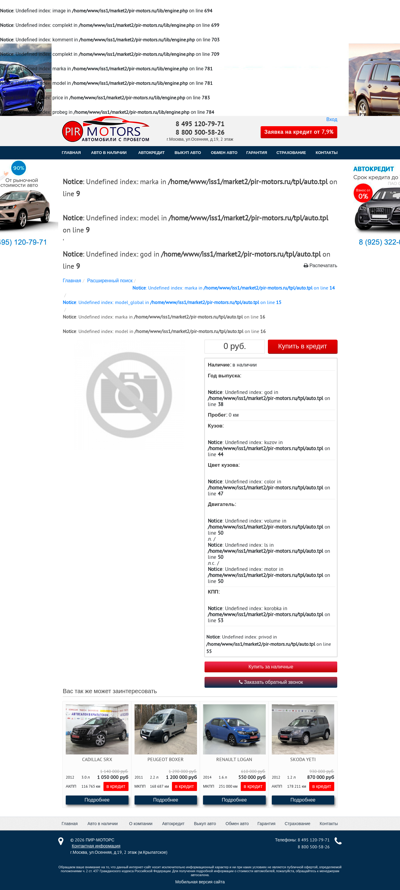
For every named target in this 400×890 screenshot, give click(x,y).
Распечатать (320, 265)
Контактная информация (96, 846)
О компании (140, 823)
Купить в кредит (302, 346)
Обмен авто (237, 823)
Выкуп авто (205, 823)
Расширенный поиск (109, 280)
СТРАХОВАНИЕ (291, 152)
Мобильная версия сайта (200, 882)
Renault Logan (234, 759)
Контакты (329, 823)
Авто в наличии (109, 152)
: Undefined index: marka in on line (233, 288)
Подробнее (97, 800)
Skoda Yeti (303, 759)
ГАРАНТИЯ (256, 152)
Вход (331, 119)
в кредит (115, 786)
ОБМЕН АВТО (224, 152)
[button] (128, 395)
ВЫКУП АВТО (188, 152)
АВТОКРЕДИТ (151, 152)
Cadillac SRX (97, 759)
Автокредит (173, 823)
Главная (71, 152)
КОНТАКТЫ (327, 152)
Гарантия (266, 823)
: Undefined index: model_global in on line (172, 302)
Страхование (297, 823)
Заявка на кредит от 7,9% (299, 132)
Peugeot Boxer (166, 759)
